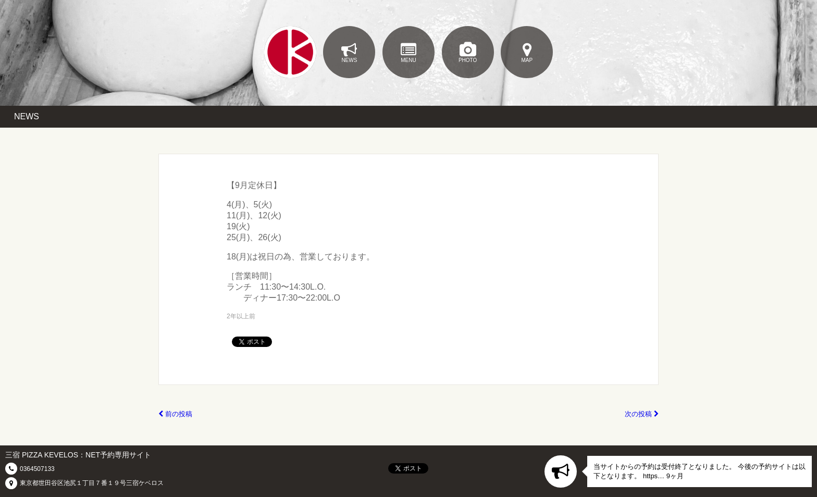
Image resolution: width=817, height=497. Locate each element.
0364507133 (37, 469)
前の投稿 (175, 414)
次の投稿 (642, 414)
